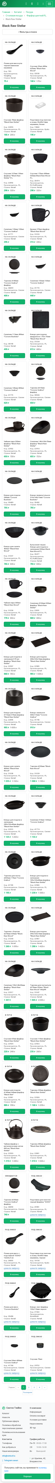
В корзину (14, 87)
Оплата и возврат (37, 1416)
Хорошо (27, 1476)
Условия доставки (38, 1420)
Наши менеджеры (10, 1451)
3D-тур (33, 1428)
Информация (36, 1412)
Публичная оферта (10, 1421)
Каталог (5, 1413)
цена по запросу (38, 1215)
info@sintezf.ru (8, 1456)
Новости (6, 1417)
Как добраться (9, 1447)
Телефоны (7, 1443)
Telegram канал (10, 1460)
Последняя (27, 1392)
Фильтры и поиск (27, 32)
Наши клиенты (36, 1424)
